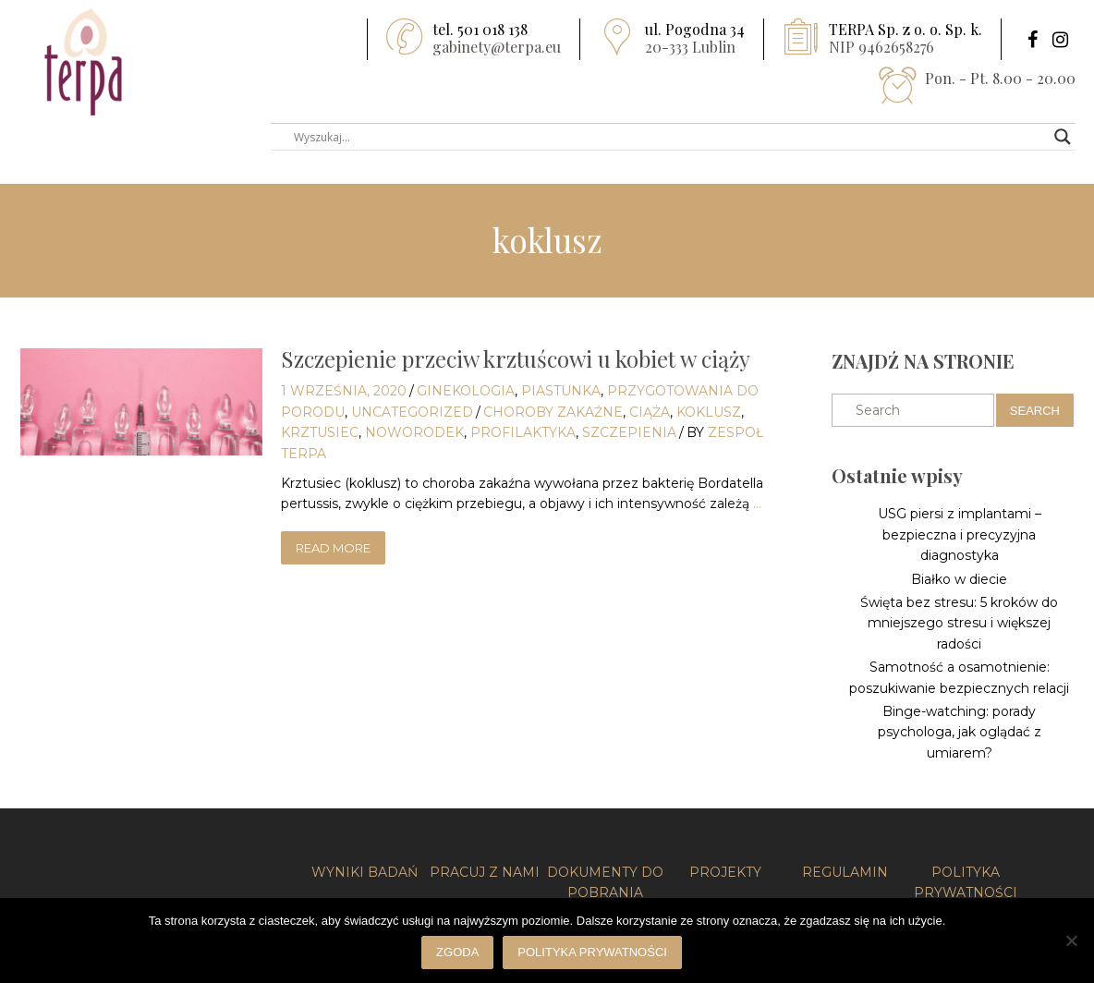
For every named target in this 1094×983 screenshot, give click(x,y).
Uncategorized (412, 412)
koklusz (708, 412)
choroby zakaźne (553, 412)
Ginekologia (466, 390)
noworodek (414, 432)
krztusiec (320, 432)
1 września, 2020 (344, 390)
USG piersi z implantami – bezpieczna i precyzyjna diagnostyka (959, 534)
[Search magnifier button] (1063, 137)
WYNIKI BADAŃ (364, 872)
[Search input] (665, 137)
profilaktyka (523, 432)
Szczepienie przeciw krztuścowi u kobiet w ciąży (515, 358)
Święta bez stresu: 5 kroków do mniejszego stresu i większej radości (959, 623)
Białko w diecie (959, 579)
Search (1035, 411)
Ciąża (649, 412)
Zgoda (457, 952)
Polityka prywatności (592, 952)
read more (333, 547)
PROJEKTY (725, 872)
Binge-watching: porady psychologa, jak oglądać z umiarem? (959, 732)
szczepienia (629, 432)
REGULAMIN (845, 872)
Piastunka (561, 390)
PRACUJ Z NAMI (485, 872)
